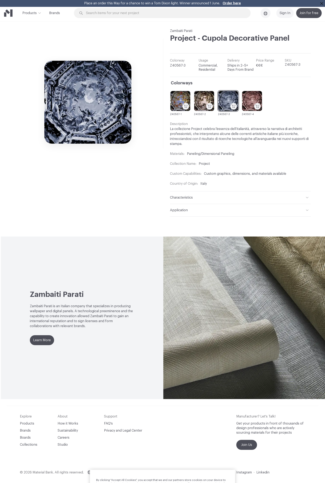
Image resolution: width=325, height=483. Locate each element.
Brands (54, 13)
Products (29, 13)
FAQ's (108, 423)
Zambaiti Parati (181, 31)
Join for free (309, 13)
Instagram (244, 472)
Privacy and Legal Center (123, 430)
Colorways (182, 83)
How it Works (68, 423)
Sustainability (68, 430)
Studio (63, 444)
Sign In (285, 13)
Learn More (42, 340)
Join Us (246, 445)
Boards (25, 437)
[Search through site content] (164, 13)
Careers (63, 437)
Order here (232, 3)
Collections (28, 444)
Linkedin (262, 472)
